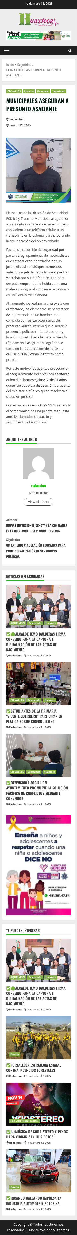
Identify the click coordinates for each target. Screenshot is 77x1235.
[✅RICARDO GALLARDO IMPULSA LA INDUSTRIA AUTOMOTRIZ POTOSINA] (38, 1170)
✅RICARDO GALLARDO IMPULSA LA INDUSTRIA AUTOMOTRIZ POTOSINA (33, 1200)
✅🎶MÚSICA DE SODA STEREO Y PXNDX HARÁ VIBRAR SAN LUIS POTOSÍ (37, 1134)
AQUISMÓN (17, 623)
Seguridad (58, 91)
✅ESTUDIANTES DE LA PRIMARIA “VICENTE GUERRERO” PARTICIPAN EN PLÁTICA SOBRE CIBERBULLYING (34, 716)
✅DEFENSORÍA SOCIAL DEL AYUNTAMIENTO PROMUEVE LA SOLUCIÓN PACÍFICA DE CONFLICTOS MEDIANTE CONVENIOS (37, 790)
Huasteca (43, 91)
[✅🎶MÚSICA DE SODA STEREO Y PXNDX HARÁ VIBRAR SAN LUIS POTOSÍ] (38, 1104)
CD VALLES (14, 91)
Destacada (34, 623)
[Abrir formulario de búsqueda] (69, 51)
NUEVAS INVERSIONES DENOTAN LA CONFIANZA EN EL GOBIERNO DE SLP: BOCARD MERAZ (38, 525)
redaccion (17, 119)
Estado (14, 1054)
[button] (6, 50)
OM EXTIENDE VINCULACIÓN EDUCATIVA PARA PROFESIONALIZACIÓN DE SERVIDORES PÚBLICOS (38, 548)
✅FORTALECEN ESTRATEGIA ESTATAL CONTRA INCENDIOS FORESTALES (33, 1067)
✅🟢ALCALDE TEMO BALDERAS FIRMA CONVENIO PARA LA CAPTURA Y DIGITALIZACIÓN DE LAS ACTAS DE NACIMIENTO (36, 641)
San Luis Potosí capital (24, 1120)
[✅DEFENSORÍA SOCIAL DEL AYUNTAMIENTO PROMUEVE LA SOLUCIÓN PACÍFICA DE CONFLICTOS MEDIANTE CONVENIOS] (38, 755)
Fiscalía (29, 91)
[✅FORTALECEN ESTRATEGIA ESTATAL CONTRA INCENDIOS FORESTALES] (38, 1037)
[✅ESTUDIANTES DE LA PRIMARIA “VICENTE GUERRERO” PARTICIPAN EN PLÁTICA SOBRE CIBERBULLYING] (38, 683)
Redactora (15, 655)
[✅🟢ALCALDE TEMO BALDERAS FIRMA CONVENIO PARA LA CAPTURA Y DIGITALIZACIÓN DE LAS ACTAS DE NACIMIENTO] (38, 606)
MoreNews (37, 1230)
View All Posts (38, 502)
